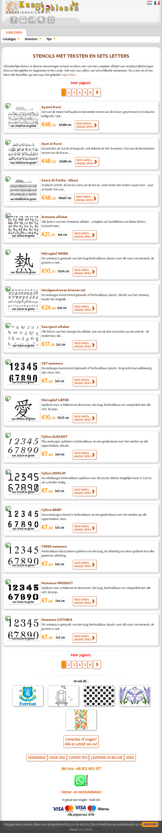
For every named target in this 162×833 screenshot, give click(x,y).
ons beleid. (86, 829)
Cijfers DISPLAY (53, 473)
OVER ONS (57, 757)
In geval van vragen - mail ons (81, 800)
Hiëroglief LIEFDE (55, 400)
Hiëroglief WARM (54, 253)
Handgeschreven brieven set (63, 290)
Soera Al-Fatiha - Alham (59, 180)
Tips (49, 39)
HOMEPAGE (37, 757)
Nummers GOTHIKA (56, 619)
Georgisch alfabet (55, 326)
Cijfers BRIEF (51, 509)
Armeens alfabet (54, 217)
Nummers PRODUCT (57, 583)
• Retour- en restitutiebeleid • (81, 792)
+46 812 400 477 (88, 768)
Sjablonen (14, 32)
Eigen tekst (68, 75)
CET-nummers (52, 363)
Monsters (31, 39)
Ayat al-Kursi (51, 143)
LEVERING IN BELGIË (106, 757)
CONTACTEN (78, 757)
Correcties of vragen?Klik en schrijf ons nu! (81, 741)
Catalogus (9, 39)
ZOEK (130, 757)
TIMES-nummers (54, 546)
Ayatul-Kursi (51, 107)
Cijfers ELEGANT (54, 436)
